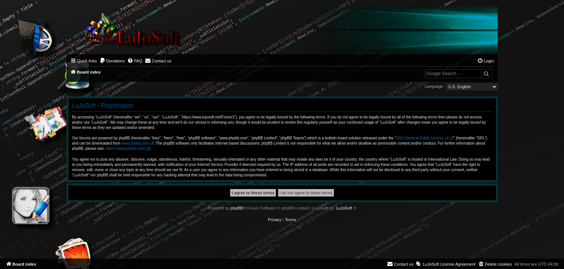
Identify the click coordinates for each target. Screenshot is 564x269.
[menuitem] (112, 60)
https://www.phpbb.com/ (125, 148)
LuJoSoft (344, 208)
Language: (434, 86)
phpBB (237, 208)
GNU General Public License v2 (422, 138)
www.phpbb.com (135, 143)
